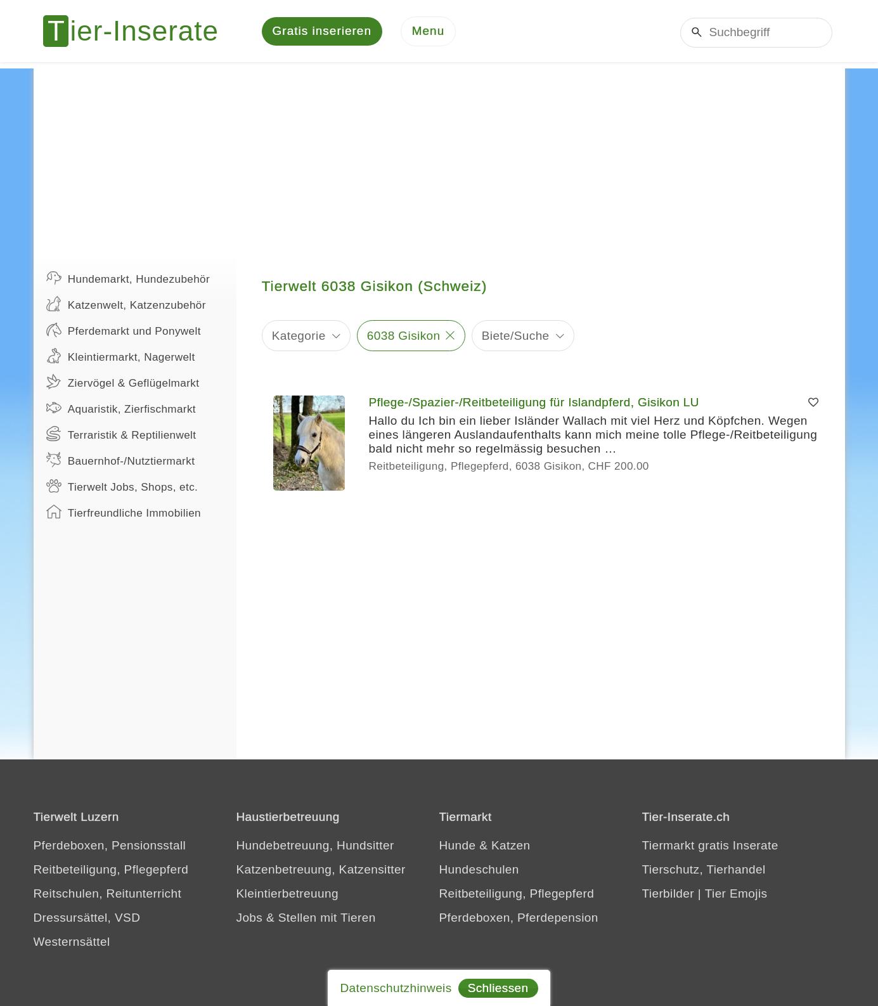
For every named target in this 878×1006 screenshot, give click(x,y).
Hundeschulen (479, 870)
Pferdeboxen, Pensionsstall (110, 846)
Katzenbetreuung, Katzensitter (321, 870)
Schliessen (498, 988)
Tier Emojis (736, 894)
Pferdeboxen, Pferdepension (518, 918)
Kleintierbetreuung (287, 894)
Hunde (457, 846)
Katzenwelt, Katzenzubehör (126, 305)
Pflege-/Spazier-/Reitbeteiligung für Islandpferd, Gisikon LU (534, 403)
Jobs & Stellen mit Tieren (306, 918)
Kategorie (299, 336)
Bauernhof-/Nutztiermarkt (120, 460)
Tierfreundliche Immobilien (123, 512)
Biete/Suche (516, 336)
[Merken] (813, 404)
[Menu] (428, 32)
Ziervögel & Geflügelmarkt (123, 382)
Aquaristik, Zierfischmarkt (121, 408)
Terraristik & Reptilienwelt (121, 434)
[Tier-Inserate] (138, 31)
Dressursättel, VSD (87, 918)
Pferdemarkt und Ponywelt (123, 331)
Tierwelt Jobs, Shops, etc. (122, 486)
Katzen (511, 846)
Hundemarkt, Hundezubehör (128, 279)
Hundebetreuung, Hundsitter (315, 846)
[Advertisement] (439, 158)
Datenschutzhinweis (395, 988)
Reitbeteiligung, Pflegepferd (111, 870)
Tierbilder (668, 894)
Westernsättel (72, 943)
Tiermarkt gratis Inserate (710, 846)
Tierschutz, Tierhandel (704, 870)
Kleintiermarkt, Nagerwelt (120, 356)
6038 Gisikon (404, 336)
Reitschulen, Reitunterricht (108, 894)
